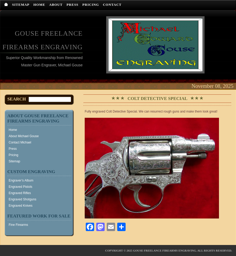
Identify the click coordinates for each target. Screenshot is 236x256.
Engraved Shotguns (22, 199)
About (55, 5)
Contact (112, 5)
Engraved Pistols (20, 187)
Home (39, 5)
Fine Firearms (18, 225)
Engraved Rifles (20, 193)
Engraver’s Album (21, 180)
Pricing (90, 5)
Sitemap (20, 5)
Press (72, 5)
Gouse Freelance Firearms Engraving (164, 250)
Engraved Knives (21, 205)
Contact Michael (20, 142)
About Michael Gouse (24, 136)
